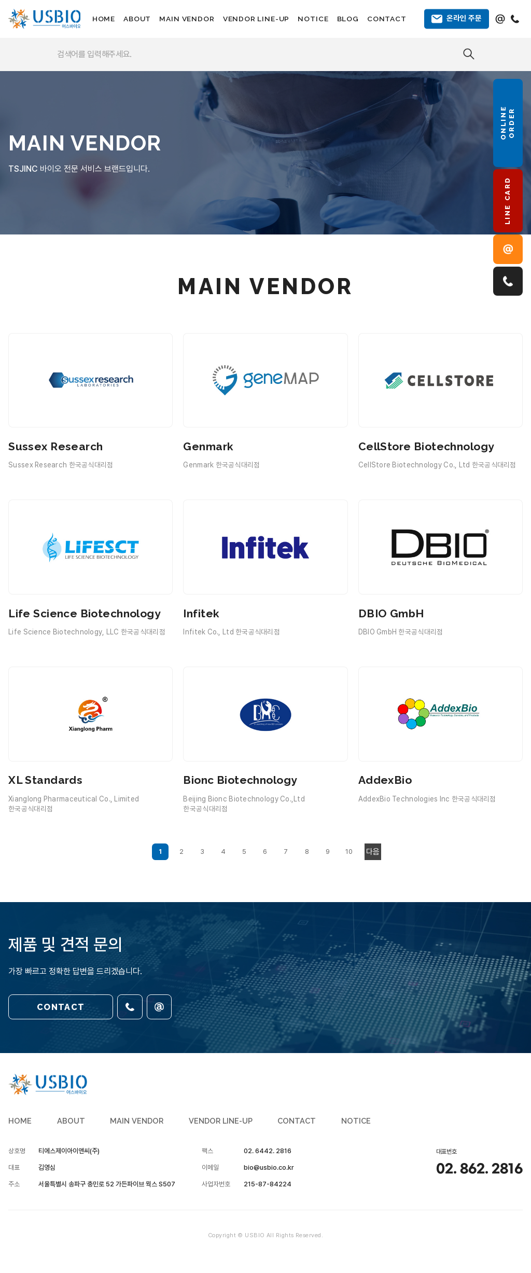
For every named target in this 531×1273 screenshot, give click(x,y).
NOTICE (313, 19)
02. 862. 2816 (479, 1169)
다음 (373, 851)
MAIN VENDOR (186, 19)
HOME (103, 19)
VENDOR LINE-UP (256, 19)
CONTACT (387, 19)
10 (349, 851)
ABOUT (137, 19)
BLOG (348, 19)
